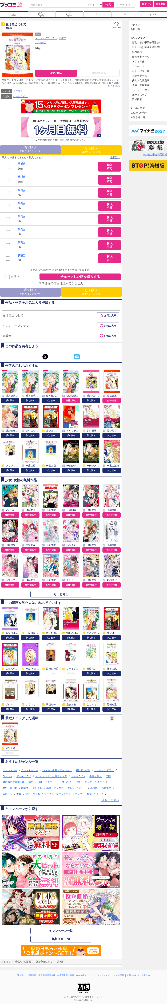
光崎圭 (62, 38)
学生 (31, 782)
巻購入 (30, 149)
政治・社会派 (32, 793)
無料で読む (71, 400)
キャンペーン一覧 (61, 931)
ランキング (138, 66)
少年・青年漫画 (140, 85)
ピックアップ (137, 37)
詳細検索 (137, 99)
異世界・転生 (83, 770)
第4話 (21, 203)
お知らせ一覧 (137, 117)
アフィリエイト (102, 975)
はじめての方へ (139, 112)
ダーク (99, 793)
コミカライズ (78, 776)
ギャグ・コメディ (94, 782)
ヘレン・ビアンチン (46, 38)
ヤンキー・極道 (83, 793)
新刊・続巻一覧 (140, 71)
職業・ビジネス (54, 788)
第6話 (21, 229)
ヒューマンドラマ (104, 770)
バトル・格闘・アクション (57, 770)
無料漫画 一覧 (61, 939)
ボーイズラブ (23, 776)
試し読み (10, 400)
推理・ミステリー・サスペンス (55, 782)
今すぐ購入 (56, 73)
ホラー (82, 788)
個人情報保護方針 (46, 975)
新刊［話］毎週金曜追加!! (146, 47)
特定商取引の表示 (65, 975)
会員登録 (160, 4)
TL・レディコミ (141, 90)
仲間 (78, 782)
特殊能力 (106, 788)
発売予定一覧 (139, 75)
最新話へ (115, 157)
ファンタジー (10, 770)
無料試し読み (99, 73)
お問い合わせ (133, 975)
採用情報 (32, 975)
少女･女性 (40, 42)
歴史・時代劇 (10, 788)
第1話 (21, 164)
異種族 (94, 788)
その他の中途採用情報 (155, 154)
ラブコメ (7, 776)
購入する (110, 166)
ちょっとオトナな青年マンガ (51, 776)
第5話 (21, 216)
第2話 (21, 177)
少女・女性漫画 (140, 80)
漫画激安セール (140, 56)
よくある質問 (137, 107)
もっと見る (61, 594)
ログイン (147, 4)
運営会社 (21, 975)
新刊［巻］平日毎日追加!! (146, 42)
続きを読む (114, 85)
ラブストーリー (21, 91)
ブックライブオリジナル (57, 793)
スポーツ (7, 793)
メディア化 (138, 61)
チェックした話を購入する (80, 277)
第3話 (21, 190)
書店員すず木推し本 (14, 782)
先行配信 (37, 788)
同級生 (25, 788)
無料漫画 (137, 51)
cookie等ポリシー (84, 975)
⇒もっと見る (110, 800)
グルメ (71, 788)
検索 (108, 4)
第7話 (21, 242)
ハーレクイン (20, 96)
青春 (18, 793)
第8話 (21, 255)
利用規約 (145, 975)
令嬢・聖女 (95, 776)
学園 (108, 776)
